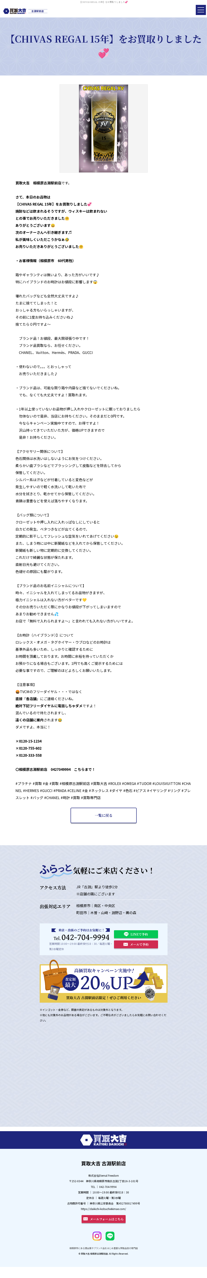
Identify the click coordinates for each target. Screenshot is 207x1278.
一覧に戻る (103, 815)
